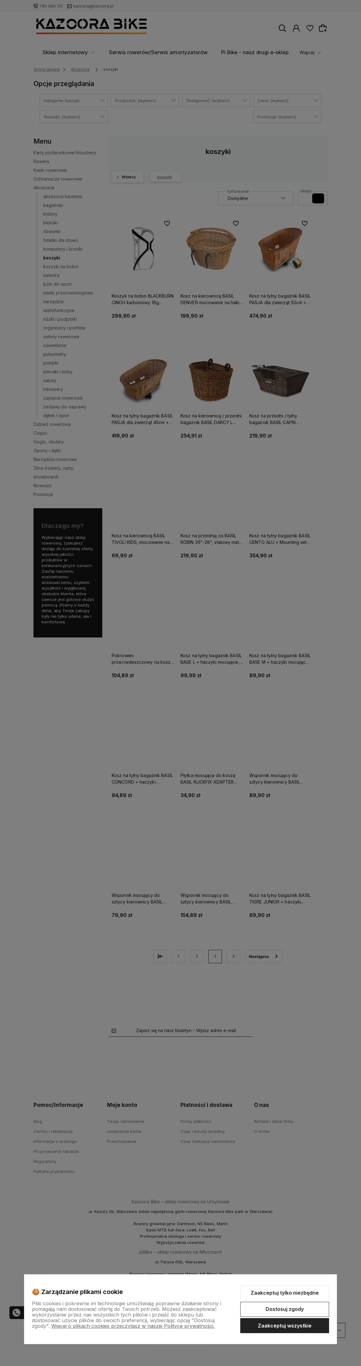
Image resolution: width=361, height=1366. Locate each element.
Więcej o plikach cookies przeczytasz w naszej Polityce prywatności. (133, 1326)
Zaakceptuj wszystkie (285, 1326)
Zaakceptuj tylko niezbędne (285, 1293)
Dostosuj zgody (285, 1309)
